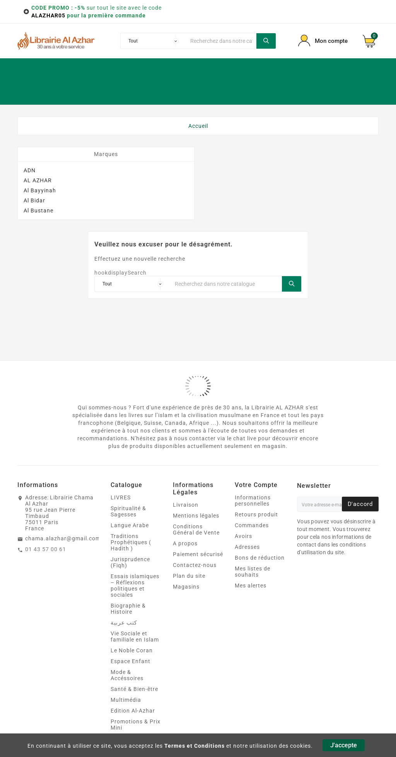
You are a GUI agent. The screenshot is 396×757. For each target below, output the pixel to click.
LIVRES (121, 497)
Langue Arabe (130, 525)
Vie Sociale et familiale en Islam (135, 636)
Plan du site (189, 576)
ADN (30, 170)
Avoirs (243, 536)
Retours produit (256, 514)
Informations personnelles (253, 500)
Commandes (252, 525)
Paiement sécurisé (198, 554)
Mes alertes (250, 585)
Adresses (247, 547)
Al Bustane (38, 210)
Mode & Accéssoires (127, 675)
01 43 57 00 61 (45, 549)
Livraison (185, 505)
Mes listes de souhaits (252, 571)
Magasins (186, 587)
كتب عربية (124, 623)
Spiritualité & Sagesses (128, 511)
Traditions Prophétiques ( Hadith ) (131, 542)
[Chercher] (221, 41)
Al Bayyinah (40, 190)
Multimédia (126, 700)
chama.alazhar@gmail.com (63, 538)
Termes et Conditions (194, 746)
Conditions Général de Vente (196, 529)
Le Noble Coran (132, 650)
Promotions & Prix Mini (135, 724)
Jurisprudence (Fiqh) (130, 562)
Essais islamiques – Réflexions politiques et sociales (135, 585)
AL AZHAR (38, 180)
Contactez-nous (195, 565)
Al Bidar (34, 200)
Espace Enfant (130, 661)
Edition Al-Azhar (133, 711)
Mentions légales (196, 516)
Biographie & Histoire (128, 609)
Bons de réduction (260, 558)
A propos (185, 543)
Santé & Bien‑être (134, 689)
